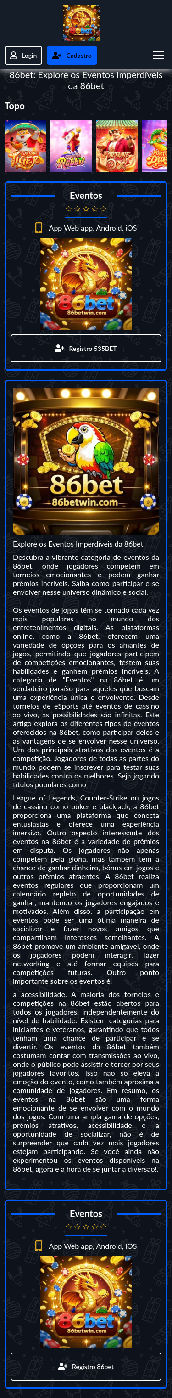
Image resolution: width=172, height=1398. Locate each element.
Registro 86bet (86, 1366)
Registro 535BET (86, 348)
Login (23, 55)
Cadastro (71, 55)
